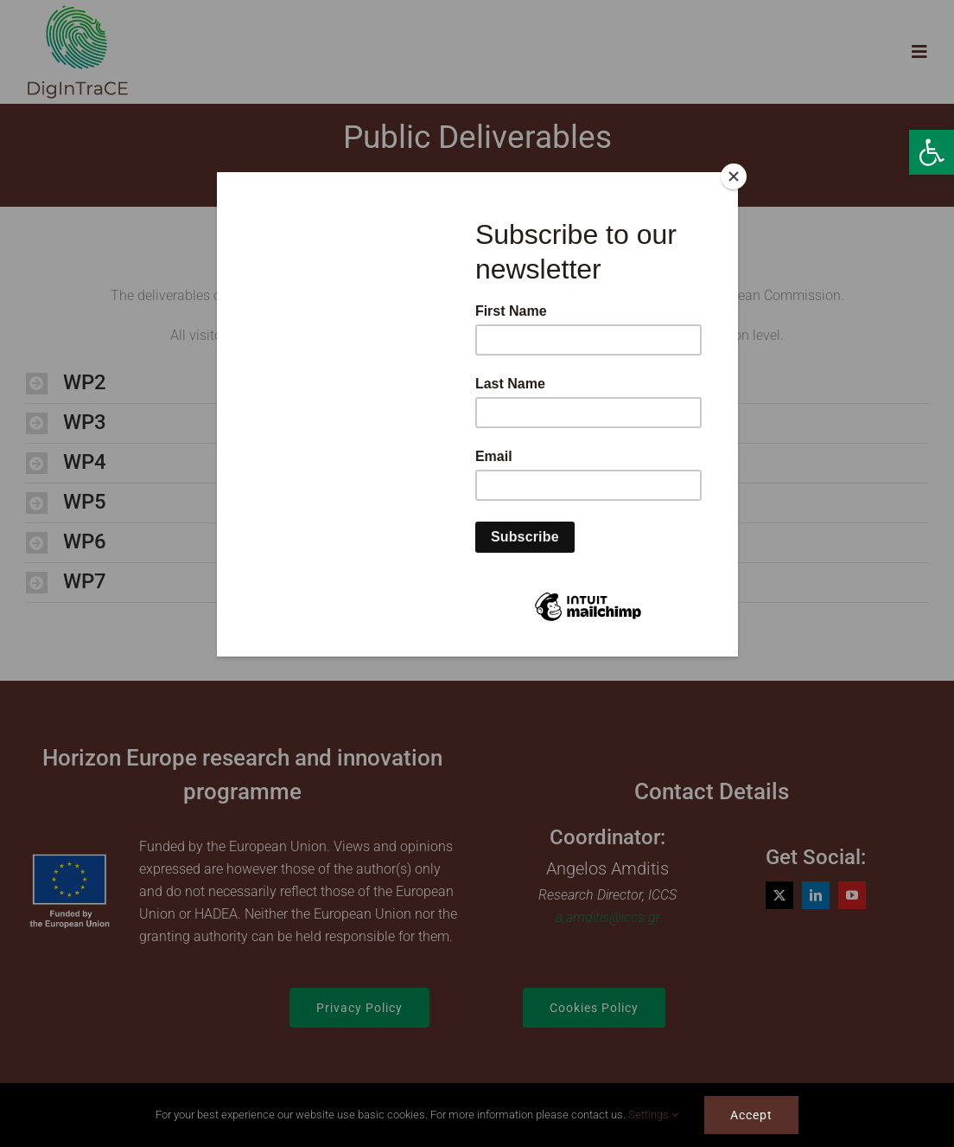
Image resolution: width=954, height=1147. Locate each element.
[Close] (734, 176)
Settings (653, 1114)
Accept (751, 1115)
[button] (931, 152)
